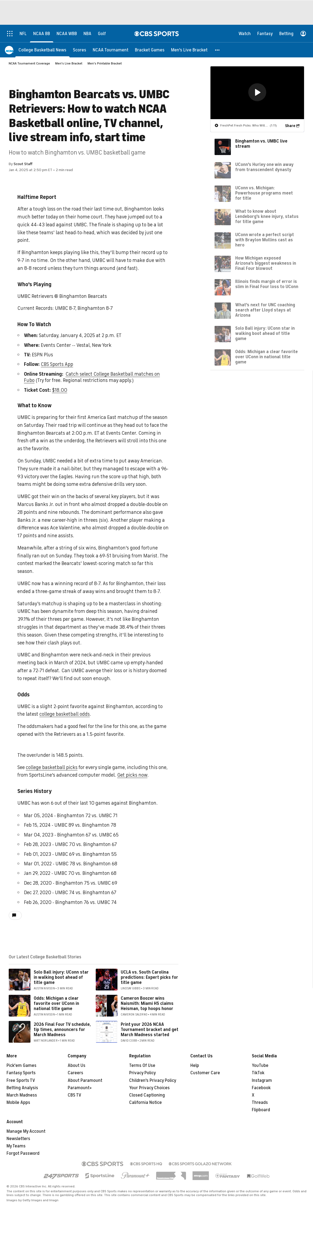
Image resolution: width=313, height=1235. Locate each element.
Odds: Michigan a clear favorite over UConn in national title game (56, 1003)
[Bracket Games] (150, 49)
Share (290, 125)
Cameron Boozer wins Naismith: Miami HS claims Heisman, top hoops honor (147, 1003)
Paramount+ (80, 1088)
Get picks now (132, 775)
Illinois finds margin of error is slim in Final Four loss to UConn (266, 284)
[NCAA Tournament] (110, 49)
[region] (257, 92)
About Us (76, 1065)
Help (194, 1065)
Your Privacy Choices (149, 1088)
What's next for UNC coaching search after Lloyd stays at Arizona (265, 310)
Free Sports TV (21, 1080)
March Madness (22, 1095)
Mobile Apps (18, 1102)
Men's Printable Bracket (105, 63)
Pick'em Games (21, 1065)
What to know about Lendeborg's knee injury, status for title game (267, 216)
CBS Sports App (57, 364)
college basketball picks (52, 767)
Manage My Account (26, 1131)
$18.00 (59, 390)
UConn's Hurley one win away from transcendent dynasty (264, 167)
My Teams (16, 1146)
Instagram (262, 1080)
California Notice (145, 1102)
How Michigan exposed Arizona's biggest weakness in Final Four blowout (265, 263)
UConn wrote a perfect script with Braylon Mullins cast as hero (264, 240)
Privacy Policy (142, 1073)
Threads (260, 1102)
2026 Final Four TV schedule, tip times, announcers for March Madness (62, 1030)
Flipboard (261, 1110)
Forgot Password (23, 1153)
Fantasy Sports (21, 1073)
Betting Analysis (22, 1088)
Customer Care (205, 1073)
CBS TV (74, 1095)
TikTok (258, 1073)
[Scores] (79, 49)
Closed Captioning (147, 1095)
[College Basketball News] (42, 49)
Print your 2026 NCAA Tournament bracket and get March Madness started (149, 1030)
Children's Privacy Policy (152, 1080)
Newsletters (18, 1138)
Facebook (261, 1088)
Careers (75, 1073)
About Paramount (85, 1080)
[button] (217, 49)
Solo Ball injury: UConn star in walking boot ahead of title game (61, 977)
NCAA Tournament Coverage (29, 63)
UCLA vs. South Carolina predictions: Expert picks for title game (149, 977)
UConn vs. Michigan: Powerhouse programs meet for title (264, 193)
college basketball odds (64, 714)
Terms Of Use (142, 1065)
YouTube (260, 1065)
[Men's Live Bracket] (189, 49)
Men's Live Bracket (68, 63)
